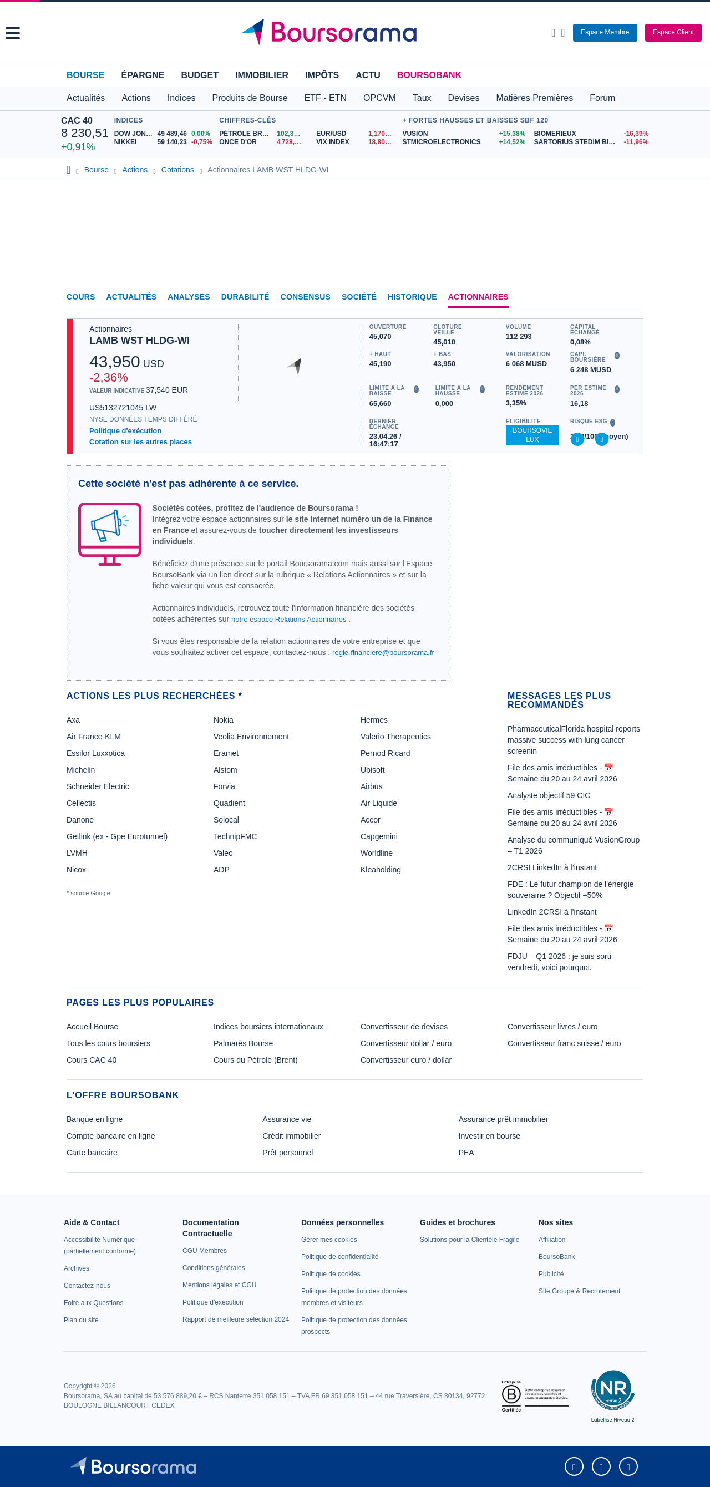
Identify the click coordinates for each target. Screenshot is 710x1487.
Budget (200, 75)
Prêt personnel (287, 1152)
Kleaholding (381, 869)
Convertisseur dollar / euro (406, 1043)
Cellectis (81, 803)
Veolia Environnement (251, 736)
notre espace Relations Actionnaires (288, 619)
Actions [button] (135, 98)
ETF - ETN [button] (326, 98)
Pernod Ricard (385, 753)
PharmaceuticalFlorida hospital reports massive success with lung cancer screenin (574, 739)
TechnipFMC (235, 836)
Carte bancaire (92, 1152)
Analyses (189, 296)
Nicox (76, 869)
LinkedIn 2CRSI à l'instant (552, 911)
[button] (13, 33)
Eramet (226, 753)
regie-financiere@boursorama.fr (383, 652)
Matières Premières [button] (534, 98)
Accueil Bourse (92, 1026)
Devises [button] (464, 98)
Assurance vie (286, 1119)
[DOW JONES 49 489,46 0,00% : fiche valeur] (164, 134)
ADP (222, 869)
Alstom (225, 769)
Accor (371, 819)
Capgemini (379, 836)
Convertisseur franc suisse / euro (564, 1043)
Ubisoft (373, 769)
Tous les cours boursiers (108, 1043)
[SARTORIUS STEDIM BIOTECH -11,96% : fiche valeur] (591, 142)
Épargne (142, 75)
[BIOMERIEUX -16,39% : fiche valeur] (591, 134)
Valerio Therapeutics (396, 736)
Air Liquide (379, 803)
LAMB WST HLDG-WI (139, 340)
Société (359, 296)
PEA (466, 1152)
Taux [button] (422, 98)
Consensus (306, 296)
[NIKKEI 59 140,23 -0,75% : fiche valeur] (164, 142)
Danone (80, 819)
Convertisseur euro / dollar (406, 1059)
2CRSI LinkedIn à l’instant (552, 867)
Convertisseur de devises (404, 1026)
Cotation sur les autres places (140, 442)
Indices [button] (182, 98)
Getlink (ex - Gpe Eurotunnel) (117, 836)
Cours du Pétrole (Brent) (256, 1059)
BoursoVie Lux (532, 435)
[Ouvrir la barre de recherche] (553, 32)
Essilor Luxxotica (96, 753)
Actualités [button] (86, 98)
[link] (76, 1268)
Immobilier (261, 75)
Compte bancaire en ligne (111, 1135)
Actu (368, 75)
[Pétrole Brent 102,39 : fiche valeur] (263, 134)
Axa (73, 719)
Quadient (229, 803)
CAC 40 (77, 120)
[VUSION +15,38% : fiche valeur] (463, 134)
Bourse (85, 75)
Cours (81, 296)
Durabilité (245, 296)
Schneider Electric (98, 786)
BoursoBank (429, 75)
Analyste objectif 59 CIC (549, 795)
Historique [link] (412, 296)
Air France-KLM (94, 736)
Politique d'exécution (125, 431)
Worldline (377, 853)
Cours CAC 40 (91, 1059)
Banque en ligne (95, 1119)
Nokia (224, 719)
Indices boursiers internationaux (268, 1026)
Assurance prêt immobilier (504, 1119)
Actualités (131, 296)
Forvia (224, 786)
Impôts (322, 75)
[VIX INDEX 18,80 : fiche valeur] (356, 142)
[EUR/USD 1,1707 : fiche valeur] (356, 134)
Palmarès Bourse (243, 1043)
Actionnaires (478, 296)
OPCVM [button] (379, 98)
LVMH (77, 853)
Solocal (226, 819)
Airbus (372, 786)
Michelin (81, 769)
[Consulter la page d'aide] (563, 32)
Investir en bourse (489, 1135)
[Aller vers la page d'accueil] (356, 32)
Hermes (374, 719)
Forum (602, 98)
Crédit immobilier (291, 1135)
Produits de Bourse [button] (250, 98)
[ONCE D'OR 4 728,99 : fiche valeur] (263, 142)
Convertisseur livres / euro (553, 1026)
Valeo (223, 853)
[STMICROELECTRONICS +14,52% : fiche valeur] (463, 142)
